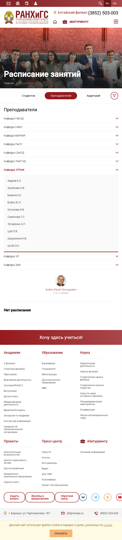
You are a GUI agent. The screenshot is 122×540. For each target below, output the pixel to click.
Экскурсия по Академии (16, 415)
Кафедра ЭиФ (12, 264)
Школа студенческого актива (15, 461)
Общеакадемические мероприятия (91, 403)
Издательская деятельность (87, 364)
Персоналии (10, 374)
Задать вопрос (14, 497)
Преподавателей (61, 95)
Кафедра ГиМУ (13, 127)
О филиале (9, 363)
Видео (45, 468)
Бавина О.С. (15, 195)
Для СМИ (47, 474)
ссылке (108, 525)
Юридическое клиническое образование (18, 475)
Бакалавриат (49, 363)
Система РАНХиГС (13, 385)
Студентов (28, 95)
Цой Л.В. (13, 231)
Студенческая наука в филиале (91, 378)
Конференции (87, 409)
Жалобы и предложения (40, 497)
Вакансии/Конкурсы (14, 410)
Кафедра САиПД (14, 152)
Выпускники (10, 391)
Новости (46, 452)
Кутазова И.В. (16, 209)
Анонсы (46, 457)
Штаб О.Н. (14, 245)
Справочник (26, 3)
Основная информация (92, 452)
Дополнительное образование (51, 381)
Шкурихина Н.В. (17, 238)
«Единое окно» (11, 482)
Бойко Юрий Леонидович (61, 289)
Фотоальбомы (49, 463)
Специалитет (49, 369)
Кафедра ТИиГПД (15, 161)
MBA (44, 388)
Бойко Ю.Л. (14, 202)
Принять (61, 533)
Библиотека (17, 3)
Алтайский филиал (72, 12)
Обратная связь (67, 497)
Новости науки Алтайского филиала (91, 394)
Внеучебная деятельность (17, 380)
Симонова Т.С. (16, 216)
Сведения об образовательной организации (13, 429)
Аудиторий (93, 95)
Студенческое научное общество (92, 386)
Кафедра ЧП (11, 256)
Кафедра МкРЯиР (15, 135)
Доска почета (11, 396)
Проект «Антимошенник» (55, 485)
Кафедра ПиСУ (13, 144)
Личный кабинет (35, 3)
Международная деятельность (12, 403)
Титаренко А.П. (17, 224)
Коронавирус (49, 479)
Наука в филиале (89, 371)
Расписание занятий (8, 3)
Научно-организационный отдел (94, 416)
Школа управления (14, 468)
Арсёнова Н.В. (16, 187)
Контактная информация (17, 421)
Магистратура (49, 374)
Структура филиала (14, 369)
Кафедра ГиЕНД (13, 118)
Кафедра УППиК (14, 169)
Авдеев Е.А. (14, 180)
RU (107, 3)
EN (114, 3)
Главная (9, 83)
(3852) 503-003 (103, 13)
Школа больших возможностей (12, 453)
